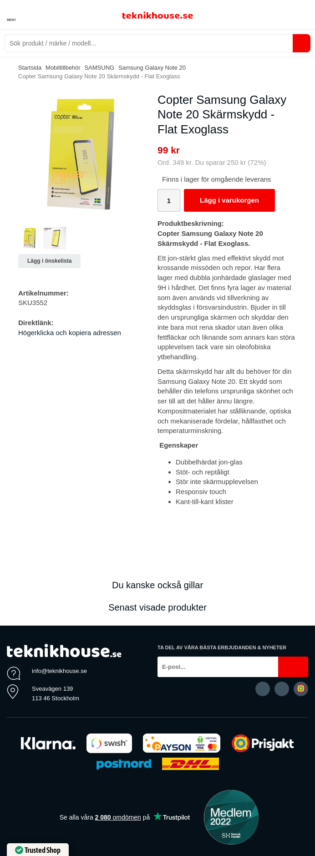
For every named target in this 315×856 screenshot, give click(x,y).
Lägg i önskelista (49, 261)
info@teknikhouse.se (59, 670)
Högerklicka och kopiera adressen (69, 332)
